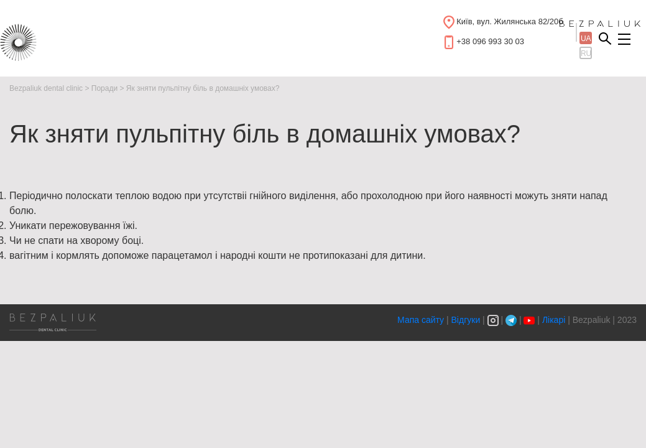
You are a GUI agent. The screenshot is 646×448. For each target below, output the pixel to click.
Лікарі (553, 320)
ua (586, 38)
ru (586, 53)
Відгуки (466, 320)
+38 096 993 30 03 (490, 41)
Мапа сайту (421, 320)
